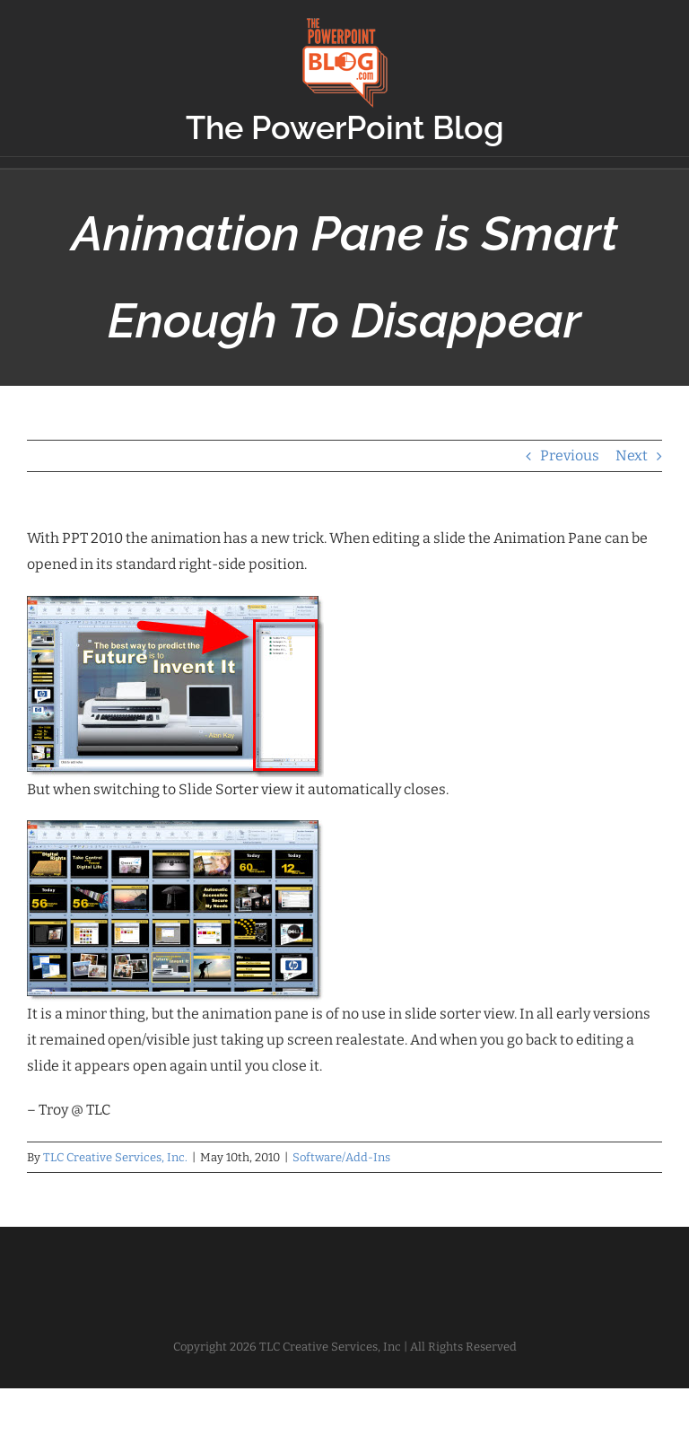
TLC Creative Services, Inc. (115, 1157)
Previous (569, 455)
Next (631, 455)
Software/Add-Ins (341, 1157)
